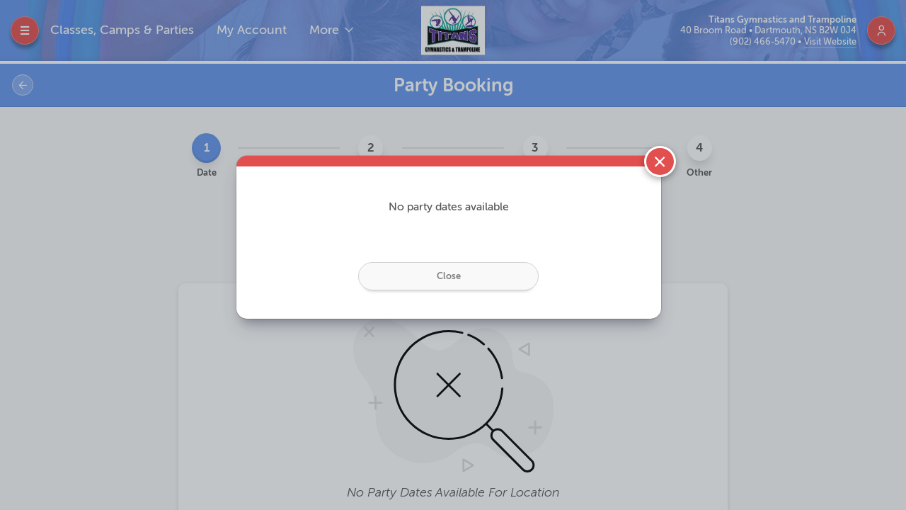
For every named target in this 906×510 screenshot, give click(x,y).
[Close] (660, 162)
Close (449, 276)
